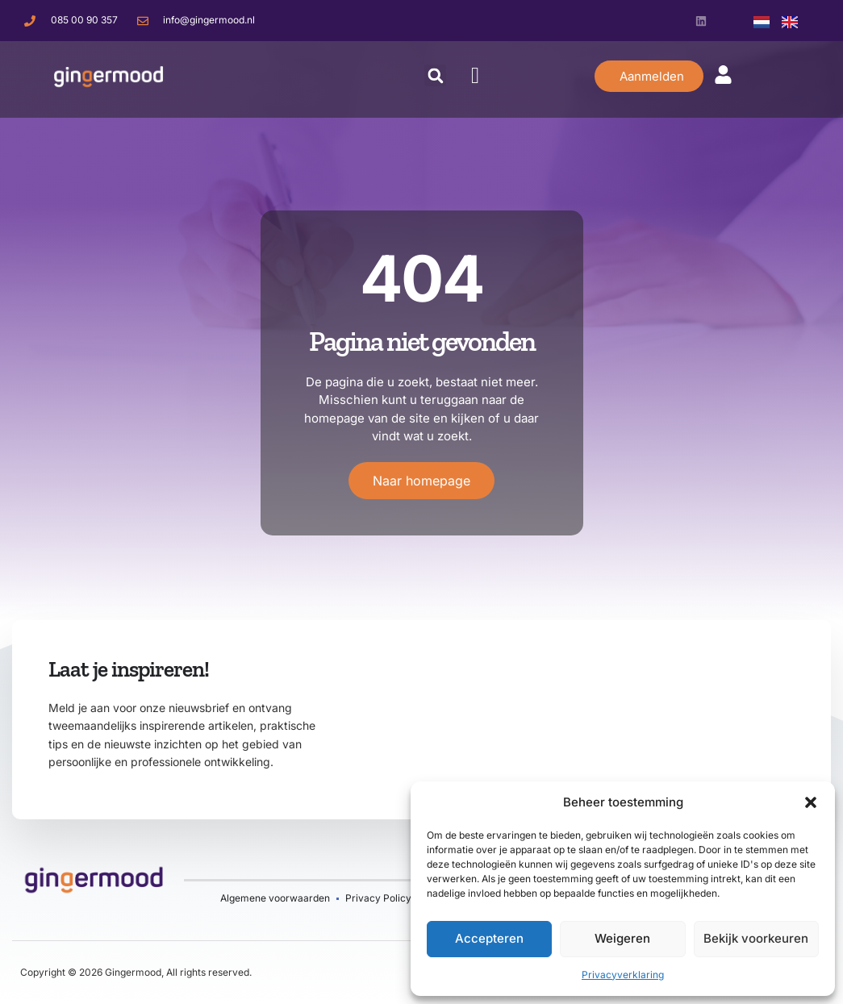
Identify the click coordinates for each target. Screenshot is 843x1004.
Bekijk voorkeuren (755, 938)
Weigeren (622, 938)
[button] (811, 802)
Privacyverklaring (623, 975)
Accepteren (489, 938)
